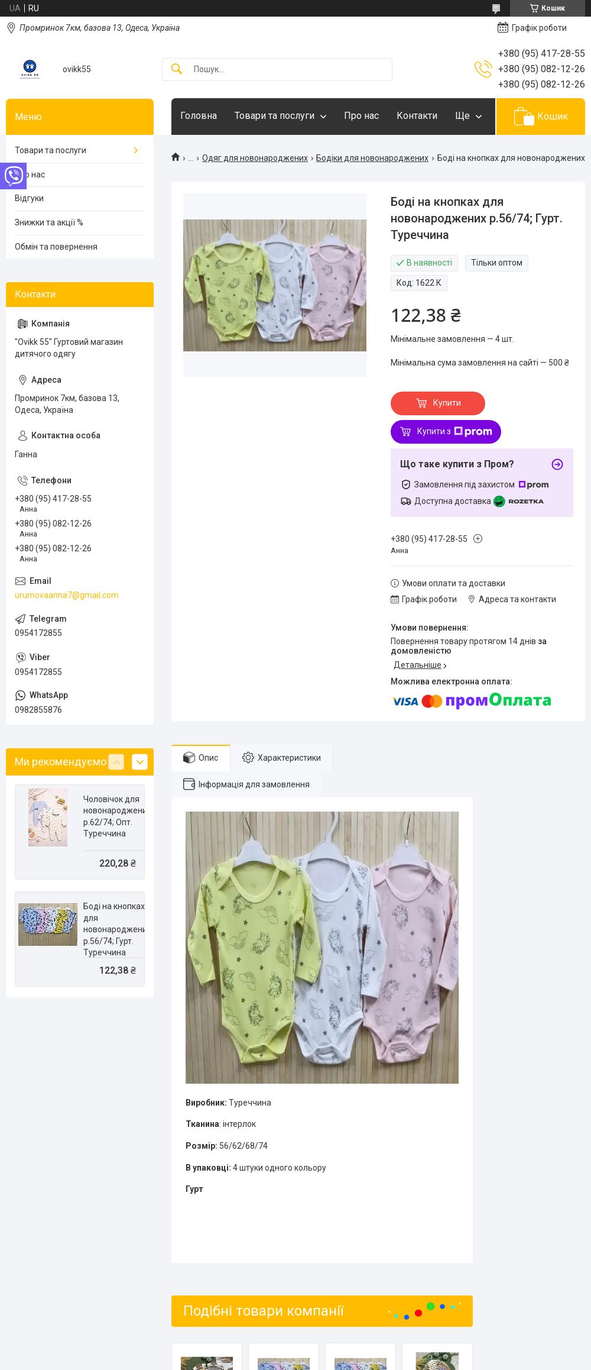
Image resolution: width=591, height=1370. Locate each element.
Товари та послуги (274, 115)
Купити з (454, 431)
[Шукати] (176, 69)
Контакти (417, 115)
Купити (447, 403)
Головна (198, 115)
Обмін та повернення (56, 246)
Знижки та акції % (49, 222)
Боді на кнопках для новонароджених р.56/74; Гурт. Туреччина (117, 929)
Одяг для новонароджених (255, 158)
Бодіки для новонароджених (372, 158)
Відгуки (29, 198)
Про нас (361, 115)
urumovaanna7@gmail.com (67, 595)
